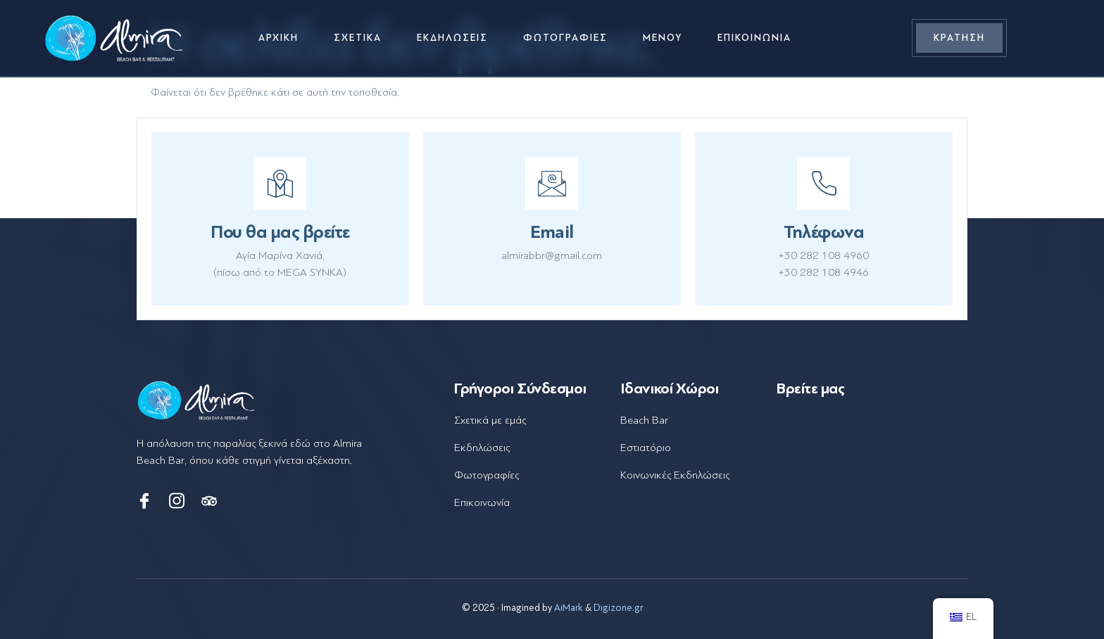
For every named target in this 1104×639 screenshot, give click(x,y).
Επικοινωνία (754, 37)
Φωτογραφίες (565, 37)
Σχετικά (358, 37)
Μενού (662, 37)
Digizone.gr (618, 607)
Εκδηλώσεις (452, 37)
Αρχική (278, 37)
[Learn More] (280, 218)
